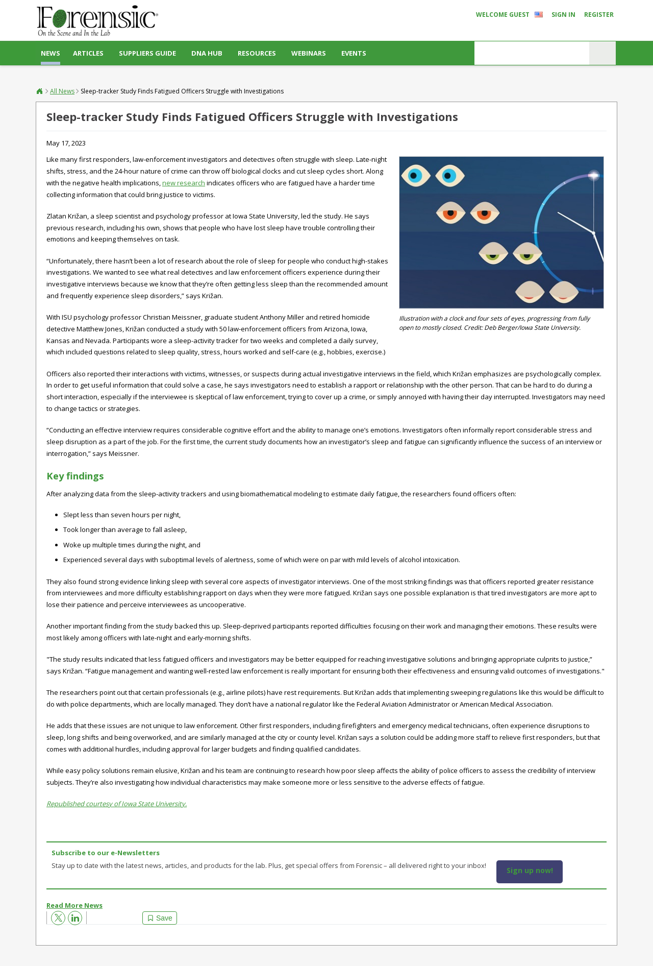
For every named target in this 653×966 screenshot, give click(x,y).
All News (62, 91)
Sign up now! (530, 870)
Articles (88, 53)
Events (353, 53)
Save (164, 918)
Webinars (308, 53)
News (50, 53)
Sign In (563, 14)
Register (599, 14)
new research (183, 182)
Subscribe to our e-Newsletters (106, 852)
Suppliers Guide (147, 53)
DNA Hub (206, 53)
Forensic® (40, 91)
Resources (257, 53)
